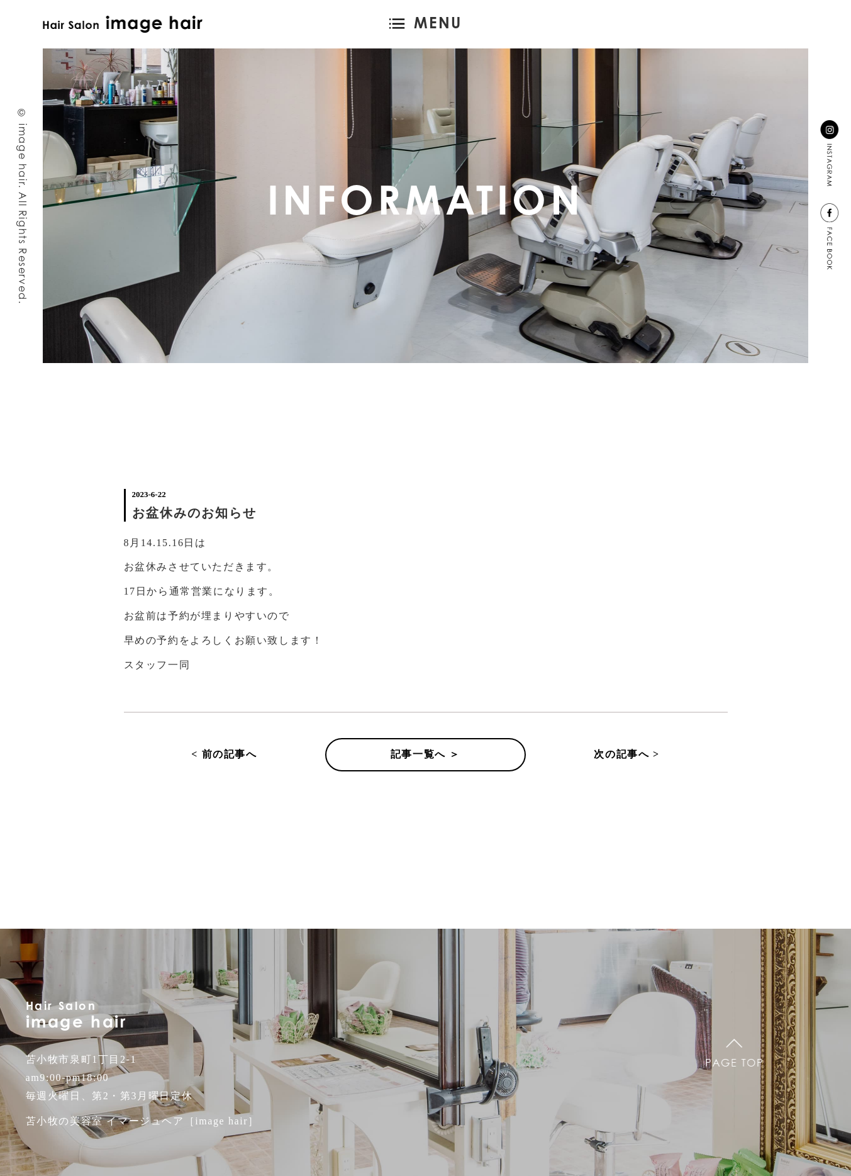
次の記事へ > (626, 754)
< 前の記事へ (224, 754)
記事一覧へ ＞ (425, 754)
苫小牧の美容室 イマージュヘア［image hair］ (142, 1121)
